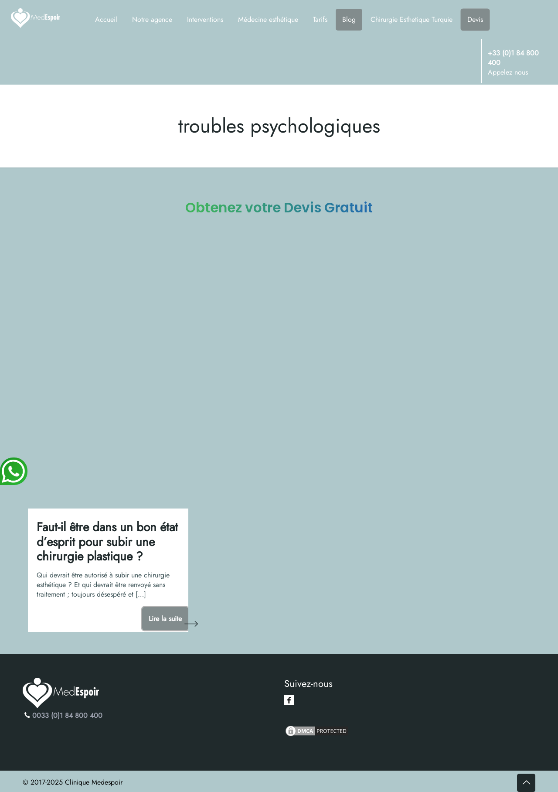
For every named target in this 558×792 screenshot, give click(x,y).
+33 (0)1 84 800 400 (513, 58)
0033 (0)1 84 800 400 (67, 715)
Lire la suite (165, 619)
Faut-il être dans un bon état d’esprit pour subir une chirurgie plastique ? (107, 541)
